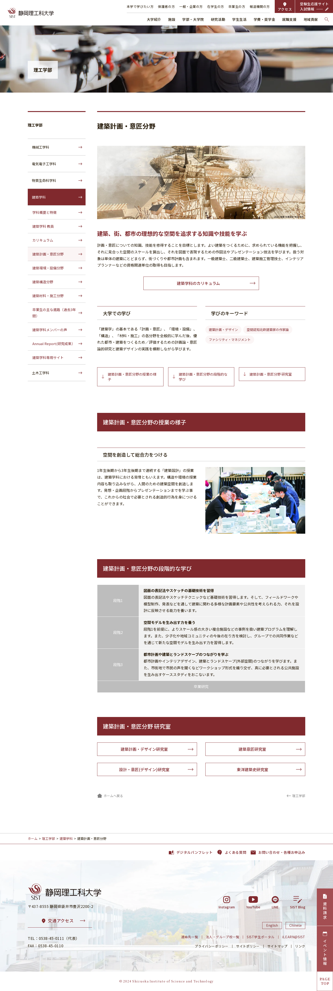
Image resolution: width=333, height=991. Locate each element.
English (272, 925)
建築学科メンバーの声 (49, 329)
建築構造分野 (42, 281)
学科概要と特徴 (44, 212)
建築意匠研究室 (252, 749)
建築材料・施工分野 (48, 295)
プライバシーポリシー (211, 946)
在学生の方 (215, 6)
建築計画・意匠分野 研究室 (271, 374)
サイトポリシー (248, 946)
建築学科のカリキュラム (198, 283)
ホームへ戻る (113, 795)
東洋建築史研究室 (252, 769)
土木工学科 (40, 372)
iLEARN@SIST (293, 937)
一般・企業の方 (191, 6)
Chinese (295, 925)
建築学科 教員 (43, 226)
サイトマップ (277, 946)
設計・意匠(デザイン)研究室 (144, 769)
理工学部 (35, 125)
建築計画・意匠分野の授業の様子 (132, 377)
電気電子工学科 (44, 163)
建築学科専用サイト (48, 357)
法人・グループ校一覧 (222, 937)
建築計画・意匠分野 (48, 254)
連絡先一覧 (189, 937)
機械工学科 (40, 147)
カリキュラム (42, 240)
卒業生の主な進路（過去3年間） (54, 312)
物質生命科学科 (44, 180)
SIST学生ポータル (260, 937)
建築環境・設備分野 (48, 267)
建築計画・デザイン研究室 (144, 749)
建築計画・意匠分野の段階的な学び (203, 377)
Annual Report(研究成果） (53, 343)
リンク (300, 946)
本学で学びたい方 (140, 6)
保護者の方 (166, 6)
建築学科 (39, 197)
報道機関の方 (260, 6)
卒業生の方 (236, 6)
